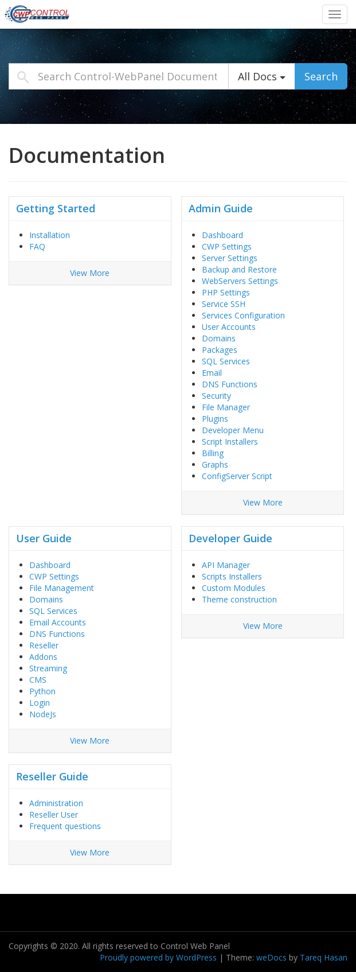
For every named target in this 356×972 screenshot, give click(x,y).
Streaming (48, 668)
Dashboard (222, 235)
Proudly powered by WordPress (158, 957)
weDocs (271, 957)
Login (39, 702)
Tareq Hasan (323, 957)
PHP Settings (226, 292)
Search (321, 76)
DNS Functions (229, 384)
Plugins (215, 418)
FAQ (37, 246)
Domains (219, 338)
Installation (49, 235)
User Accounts (229, 326)
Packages (219, 349)
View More (89, 272)
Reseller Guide (52, 776)
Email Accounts (57, 622)
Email (212, 372)
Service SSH (223, 303)
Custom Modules (233, 587)
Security (216, 395)
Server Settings (229, 257)
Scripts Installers (232, 576)
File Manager (226, 407)
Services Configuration (243, 315)
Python (42, 691)
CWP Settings (227, 246)
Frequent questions (65, 826)
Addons (43, 656)
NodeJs (42, 714)
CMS (37, 679)
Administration (56, 803)
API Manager (226, 564)
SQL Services (226, 361)
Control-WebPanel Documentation (71, 14)
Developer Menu (233, 430)
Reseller (43, 645)
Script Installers (230, 441)
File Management (61, 587)
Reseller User (53, 814)
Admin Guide (221, 208)
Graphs (215, 464)
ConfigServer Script (237, 476)
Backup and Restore (239, 269)
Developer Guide (230, 538)
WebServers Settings (240, 280)
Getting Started (55, 208)
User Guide (44, 538)
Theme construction (239, 599)
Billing (213, 453)
